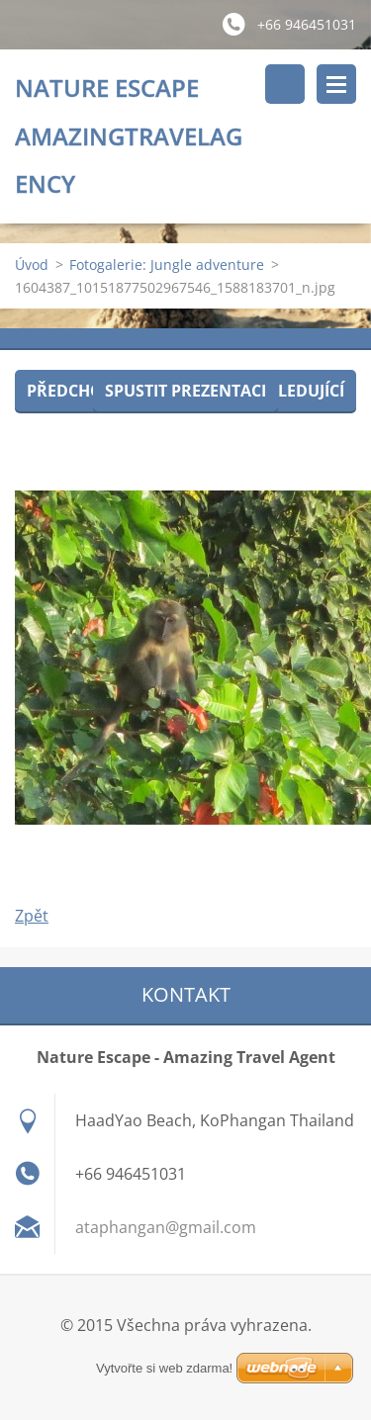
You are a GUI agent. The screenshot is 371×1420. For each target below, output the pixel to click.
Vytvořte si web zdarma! (164, 1368)
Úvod (31, 264)
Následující (294, 390)
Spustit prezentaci (185, 390)
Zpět (31, 916)
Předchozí (72, 390)
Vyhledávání (285, 84)
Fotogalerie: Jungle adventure (166, 264)
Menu (336, 84)
